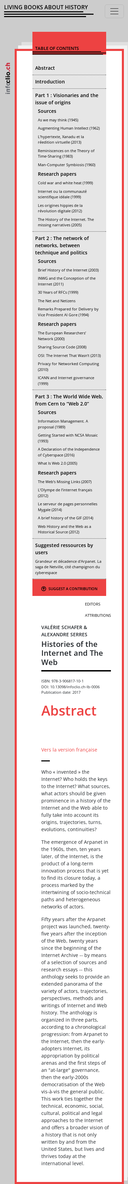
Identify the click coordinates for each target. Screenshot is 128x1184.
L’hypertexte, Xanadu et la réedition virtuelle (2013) (61, 139)
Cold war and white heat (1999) (65, 182)
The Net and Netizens (56, 300)
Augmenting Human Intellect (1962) (69, 128)
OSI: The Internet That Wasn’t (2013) (69, 355)
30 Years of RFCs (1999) (58, 292)
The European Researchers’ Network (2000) (62, 335)
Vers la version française (69, 749)
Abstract (45, 68)
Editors (92, 604)
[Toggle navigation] (114, 11)
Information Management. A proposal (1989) (63, 423)
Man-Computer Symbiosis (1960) (66, 164)
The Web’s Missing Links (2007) (64, 481)
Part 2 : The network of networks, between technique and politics (62, 245)
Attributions (98, 615)
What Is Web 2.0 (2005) (57, 463)
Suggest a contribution (69, 588)
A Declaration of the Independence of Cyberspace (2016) (69, 452)
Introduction (50, 81)
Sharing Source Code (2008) (62, 346)
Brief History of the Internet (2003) (68, 269)
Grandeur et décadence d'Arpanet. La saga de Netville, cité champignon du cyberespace (68, 567)
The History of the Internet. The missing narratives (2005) (66, 222)
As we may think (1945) (58, 119)
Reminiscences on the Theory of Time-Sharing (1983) (66, 153)
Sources (47, 111)
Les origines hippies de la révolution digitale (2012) (60, 208)
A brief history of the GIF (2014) (65, 517)
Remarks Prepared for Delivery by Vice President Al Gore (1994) (68, 311)
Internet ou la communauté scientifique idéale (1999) (62, 194)
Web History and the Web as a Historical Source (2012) (64, 529)
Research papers (57, 174)
